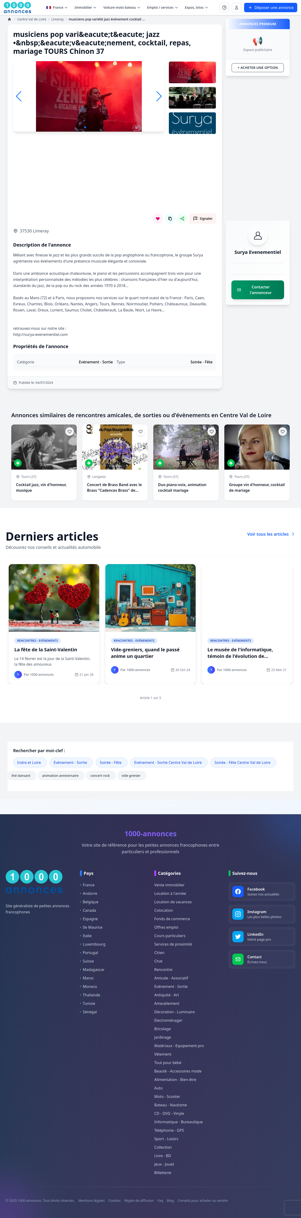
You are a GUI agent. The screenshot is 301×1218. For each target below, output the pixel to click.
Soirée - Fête (111, 762)
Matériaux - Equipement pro (179, 1045)
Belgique (89, 901)
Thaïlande (90, 995)
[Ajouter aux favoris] (69, 431)
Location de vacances (173, 901)
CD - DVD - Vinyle (169, 1113)
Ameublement (166, 1003)
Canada (88, 910)
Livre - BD (162, 1155)
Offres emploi (166, 927)
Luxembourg (92, 944)
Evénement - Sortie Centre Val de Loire (168, 762)
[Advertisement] (115, 180)
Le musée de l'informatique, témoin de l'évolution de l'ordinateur (240, 656)
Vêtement (162, 1054)
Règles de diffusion (139, 1200)
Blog (170, 1200)
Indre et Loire (29, 762)
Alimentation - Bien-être (175, 1079)
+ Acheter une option (258, 67)
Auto (158, 1088)
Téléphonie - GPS (169, 1130)
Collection (163, 1147)
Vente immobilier (169, 885)
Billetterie (162, 1172)
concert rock (101, 775)
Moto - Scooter (167, 1096)
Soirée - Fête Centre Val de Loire (242, 762)
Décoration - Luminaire (174, 1011)
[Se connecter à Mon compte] (224, 7)
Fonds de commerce (172, 918)
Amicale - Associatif (171, 978)
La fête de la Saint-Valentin (45, 649)
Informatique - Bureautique (178, 1121)
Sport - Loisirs (166, 1138)
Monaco (88, 986)
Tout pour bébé (167, 1062)
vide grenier (132, 775)
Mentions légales (92, 1200)
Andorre (88, 893)
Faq (160, 1200)
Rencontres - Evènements (37, 641)
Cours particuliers (170, 935)
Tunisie (87, 1003)
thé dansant (22, 775)
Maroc (87, 978)
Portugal (89, 952)
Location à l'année (170, 893)
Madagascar (92, 969)
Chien (159, 952)
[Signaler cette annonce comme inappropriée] (202, 218)
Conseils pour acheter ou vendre (203, 1200)
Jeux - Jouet (164, 1164)
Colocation (163, 910)
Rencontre (163, 969)
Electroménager (168, 1020)
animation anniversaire (61, 775)
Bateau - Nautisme (170, 1105)
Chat (158, 961)
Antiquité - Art (166, 995)
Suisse (87, 961)
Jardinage (162, 1037)
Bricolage (162, 1028)
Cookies (114, 1200)
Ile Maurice (91, 927)
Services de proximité (173, 944)
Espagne (89, 918)
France (57, 7)
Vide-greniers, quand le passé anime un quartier (145, 652)
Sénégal (88, 1011)
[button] (159, 96)
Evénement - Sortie (70, 762)
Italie (85, 935)
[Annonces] (10, 19)
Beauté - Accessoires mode (178, 1071)
